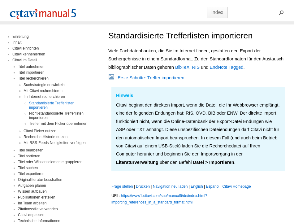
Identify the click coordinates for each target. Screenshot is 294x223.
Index (217, 12)
